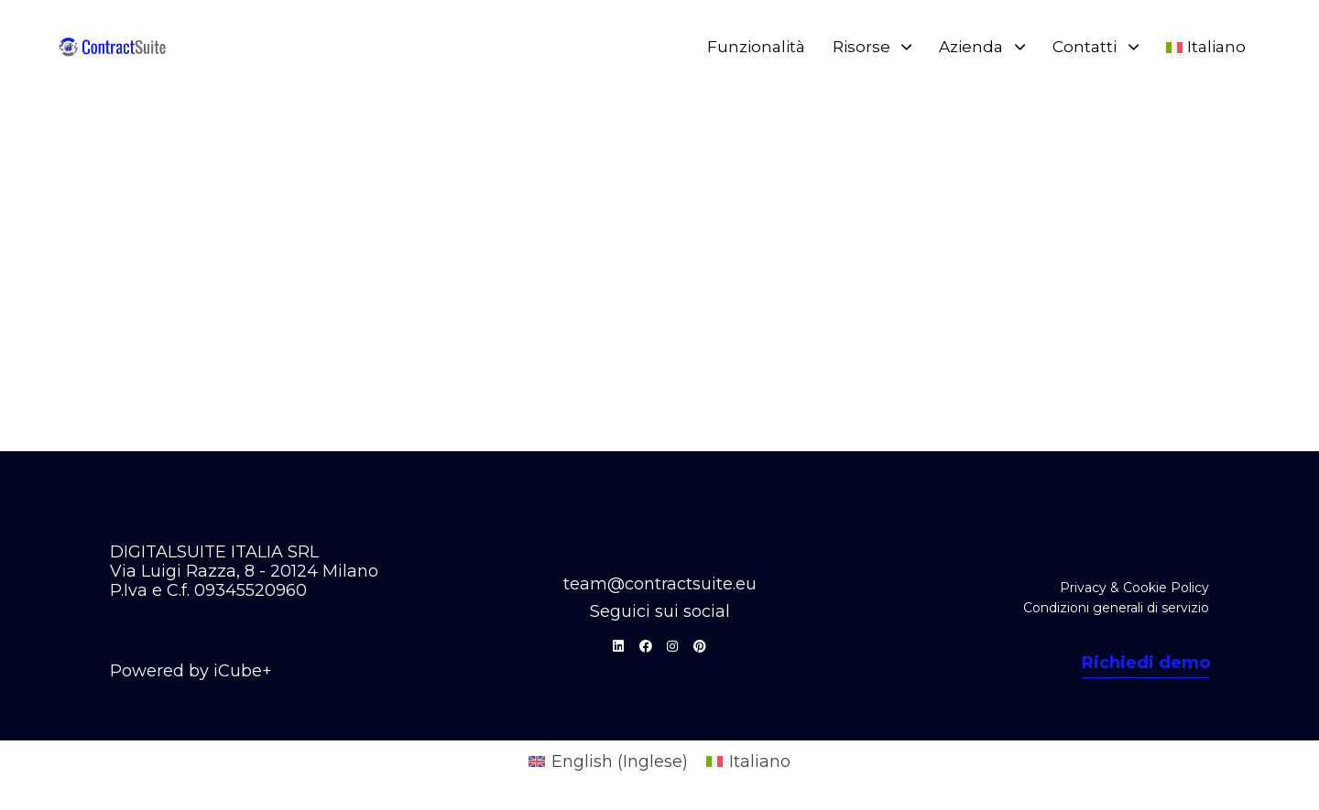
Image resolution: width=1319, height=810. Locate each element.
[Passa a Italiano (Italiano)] (748, 761)
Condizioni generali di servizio (1116, 607)
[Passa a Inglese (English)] (608, 761)
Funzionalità (756, 47)
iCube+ (242, 671)
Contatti (1095, 47)
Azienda (982, 47)
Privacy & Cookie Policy (1134, 587)
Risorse (872, 47)
